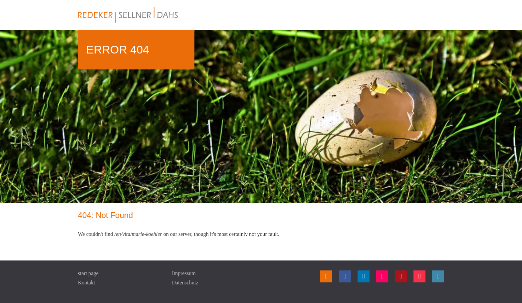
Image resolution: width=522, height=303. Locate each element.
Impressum (184, 273)
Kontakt (86, 282)
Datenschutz (185, 282)
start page (88, 273)
